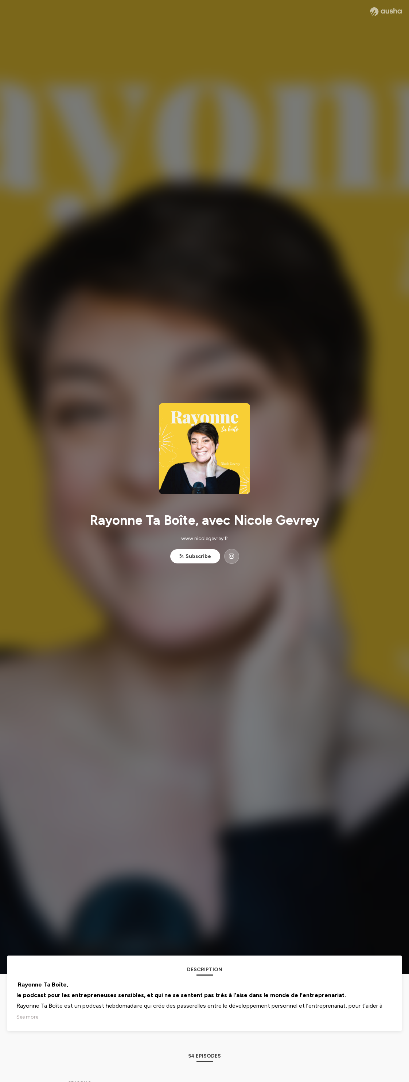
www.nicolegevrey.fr (204, 538)
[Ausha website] (386, 11)
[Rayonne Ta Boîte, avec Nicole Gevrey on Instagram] (231, 556)
